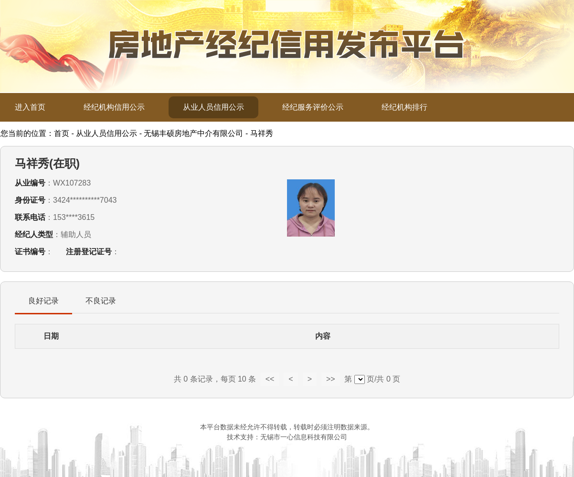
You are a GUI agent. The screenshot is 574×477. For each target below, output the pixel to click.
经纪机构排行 (404, 107)
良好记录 (43, 301)
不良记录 (100, 301)
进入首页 (30, 107)
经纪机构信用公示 (114, 107)
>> (330, 379)
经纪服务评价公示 (312, 107)
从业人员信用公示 (213, 107)
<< (270, 379)
